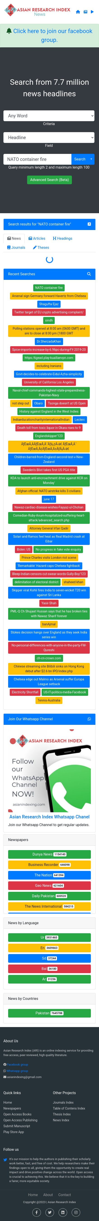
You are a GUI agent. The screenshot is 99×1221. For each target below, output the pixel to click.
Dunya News (49, 854)
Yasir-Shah (48, 603)
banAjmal (49, 624)
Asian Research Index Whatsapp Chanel (49, 817)
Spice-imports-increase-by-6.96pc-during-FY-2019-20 (49, 349)
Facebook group (17, 1064)
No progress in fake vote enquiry (58, 549)
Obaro (38, 403)
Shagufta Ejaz (49, 304)
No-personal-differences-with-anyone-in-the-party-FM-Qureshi (49, 647)
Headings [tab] (63, 238)
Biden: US (23, 549)
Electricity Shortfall (25, 692)
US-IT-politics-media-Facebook (65, 692)
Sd (49, 958)
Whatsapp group (17, 1071)
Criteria (49, 124)
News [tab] (14, 238)
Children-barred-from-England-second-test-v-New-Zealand (48, 459)
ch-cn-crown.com (49, 658)
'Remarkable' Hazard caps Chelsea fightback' (49, 566)
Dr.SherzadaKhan (49, 341)
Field (49, 145)
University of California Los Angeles (49, 382)
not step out (20, 403)
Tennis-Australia (49, 700)
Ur (49, 937)
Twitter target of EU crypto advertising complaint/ (49, 312)
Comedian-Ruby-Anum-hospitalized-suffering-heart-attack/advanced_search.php (49, 518)
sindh (49, 320)
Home (7, 1102)
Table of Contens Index (69, 1108)
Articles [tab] (36, 238)
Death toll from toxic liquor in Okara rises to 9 (49, 428)
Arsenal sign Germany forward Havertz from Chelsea (49, 296)
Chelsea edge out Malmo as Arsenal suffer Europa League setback (49, 681)
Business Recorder (49, 865)
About (48, 1195)
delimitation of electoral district (37, 582)
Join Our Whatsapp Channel (30, 719)
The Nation (50, 875)
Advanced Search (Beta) (49, 180)
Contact (64, 1195)
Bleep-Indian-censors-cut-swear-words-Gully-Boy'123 (49, 574)
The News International (49, 906)
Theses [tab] (41, 247)
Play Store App (13, 1132)
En (49, 948)
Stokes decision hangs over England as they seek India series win (49, 635)
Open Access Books (17, 1114)
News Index (61, 1120)
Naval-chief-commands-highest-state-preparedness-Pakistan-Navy (49, 393)
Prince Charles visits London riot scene (49, 557)
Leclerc (80, 419)
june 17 (49, 499)
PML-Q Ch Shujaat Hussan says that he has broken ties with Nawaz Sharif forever (48, 613)
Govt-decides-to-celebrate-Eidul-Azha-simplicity (49, 374)
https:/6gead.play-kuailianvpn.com (49, 358)
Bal (50, 969)
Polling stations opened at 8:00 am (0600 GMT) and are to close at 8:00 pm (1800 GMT (49, 331)
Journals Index (63, 1102)
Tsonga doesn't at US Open (67, 403)
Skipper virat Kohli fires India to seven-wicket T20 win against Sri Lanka (49, 592)
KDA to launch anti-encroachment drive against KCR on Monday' (48, 480)
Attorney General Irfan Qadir (48, 528)
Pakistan (49, 1013)
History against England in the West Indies (48, 411)
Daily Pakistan (49, 896)
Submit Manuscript (16, 1126)
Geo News (49, 885)
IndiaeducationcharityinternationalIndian (41, 419)
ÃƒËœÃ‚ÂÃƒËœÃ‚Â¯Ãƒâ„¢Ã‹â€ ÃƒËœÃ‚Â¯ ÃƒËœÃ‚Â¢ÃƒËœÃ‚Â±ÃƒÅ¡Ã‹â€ (49, 446)
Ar (49, 979)
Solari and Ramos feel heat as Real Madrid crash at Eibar (49, 539)
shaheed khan (73, 582)
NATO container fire (54, 224)
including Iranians (49, 366)
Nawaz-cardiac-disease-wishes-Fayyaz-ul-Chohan (48, 507)
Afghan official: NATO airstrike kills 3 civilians (49, 491)
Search (79, 159)
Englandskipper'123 (49, 436)
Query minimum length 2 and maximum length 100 (49, 167)
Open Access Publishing (20, 1120)
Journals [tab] (16, 247)
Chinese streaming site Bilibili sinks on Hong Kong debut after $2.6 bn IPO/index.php (49, 669)
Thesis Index (62, 1114)
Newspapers (12, 1108)
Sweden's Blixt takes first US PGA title (49, 470)
